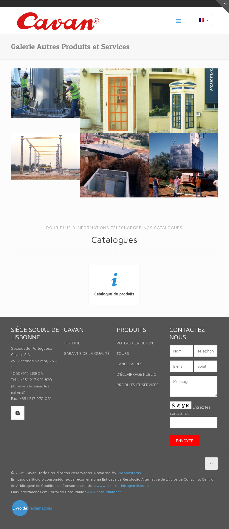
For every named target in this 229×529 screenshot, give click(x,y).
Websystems (129, 472)
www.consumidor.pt (104, 492)
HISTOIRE (72, 343)
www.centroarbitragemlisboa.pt (124, 485)
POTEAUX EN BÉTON (135, 343)
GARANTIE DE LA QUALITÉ (86, 353)
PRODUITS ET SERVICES (138, 384)
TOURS (123, 353)
